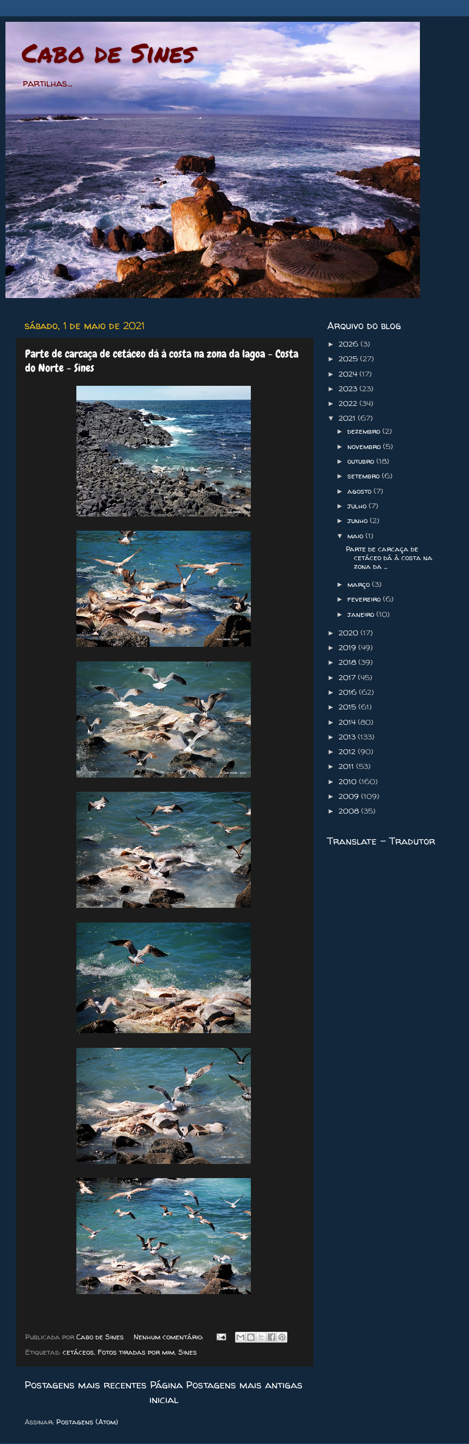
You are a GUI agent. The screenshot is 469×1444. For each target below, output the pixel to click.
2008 (350, 811)
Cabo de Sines (108, 52)
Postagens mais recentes (86, 1385)
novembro (365, 446)
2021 (348, 418)
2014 (348, 722)
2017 (348, 677)
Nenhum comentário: (170, 1337)
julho (358, 506)
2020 (349, 633)
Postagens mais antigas (244, 1385)
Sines (187, 1352)
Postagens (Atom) (87, 1422)
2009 (350, 796)
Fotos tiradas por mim (136, 1352)
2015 (348, 707)
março (359, 584)
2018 (348, 662)
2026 (349, 344)
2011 (347, 766)
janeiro (361, 614)
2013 (348, 737)
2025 (349, 358)
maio (356, 536)
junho (358, 520)
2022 (349, 403)
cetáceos (78, 1352)
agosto (360, 491)
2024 (349, 374)
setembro (364, 476)
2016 (349, 692)
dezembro (364, 431)
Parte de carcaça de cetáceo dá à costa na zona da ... (389, 557)
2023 (349, 388)
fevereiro (365, 599)
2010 (349, 781)
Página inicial (166, 1392)
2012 (348, 751)
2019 (348, 647)
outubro (361, 461)
